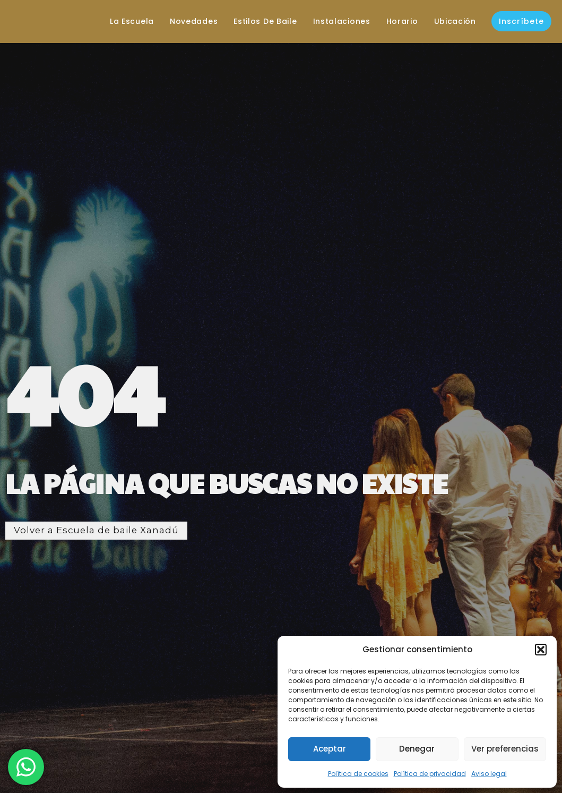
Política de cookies (358, 773)
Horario (396, 21)
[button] (540, 649)
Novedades (187, 21)
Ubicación (448, 21)
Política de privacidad (430, 773)
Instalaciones (335, 21)
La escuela (125, 21)
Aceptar (329, 748)
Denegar (417, 748)
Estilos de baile (258, 21)
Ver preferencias (505, 748)
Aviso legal (489, 773)
